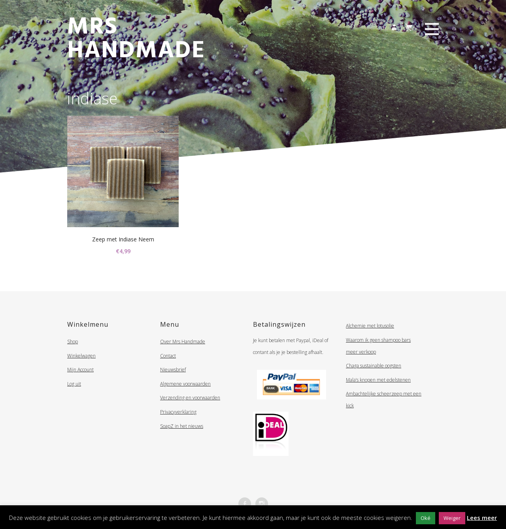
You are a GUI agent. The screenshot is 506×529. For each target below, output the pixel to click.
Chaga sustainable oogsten (373, 365)
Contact (168, 355)
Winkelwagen (81, 355)
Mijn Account (80, 369)
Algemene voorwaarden (185, 383)
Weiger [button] (452, 517)
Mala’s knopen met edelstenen (378, 380)
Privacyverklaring (178, 412)
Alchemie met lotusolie (370, 325)
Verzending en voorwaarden (190, 397)
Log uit (74, 383)
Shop (72, 341)
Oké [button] (425, 517)
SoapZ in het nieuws (181, 426)
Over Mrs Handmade (182, 341)
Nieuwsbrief (173, 369)
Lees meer (482, 517)
